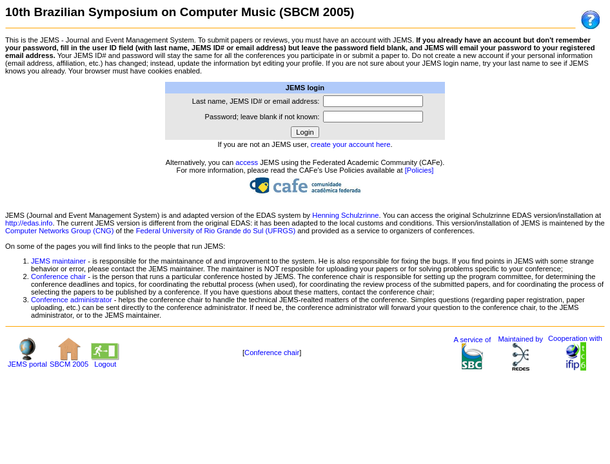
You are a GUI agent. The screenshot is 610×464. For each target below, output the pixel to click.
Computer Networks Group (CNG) (59, 231)
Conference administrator (71, 300)
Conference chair (58, 276)
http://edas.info (28, 223)
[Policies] (419, 170)
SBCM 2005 (69, 361)
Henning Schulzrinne (345, 215)
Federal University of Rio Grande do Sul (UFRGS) (215, 231)
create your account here (351, 144)
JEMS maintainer (58, 261)
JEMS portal (27, 361)
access (246, 162)
